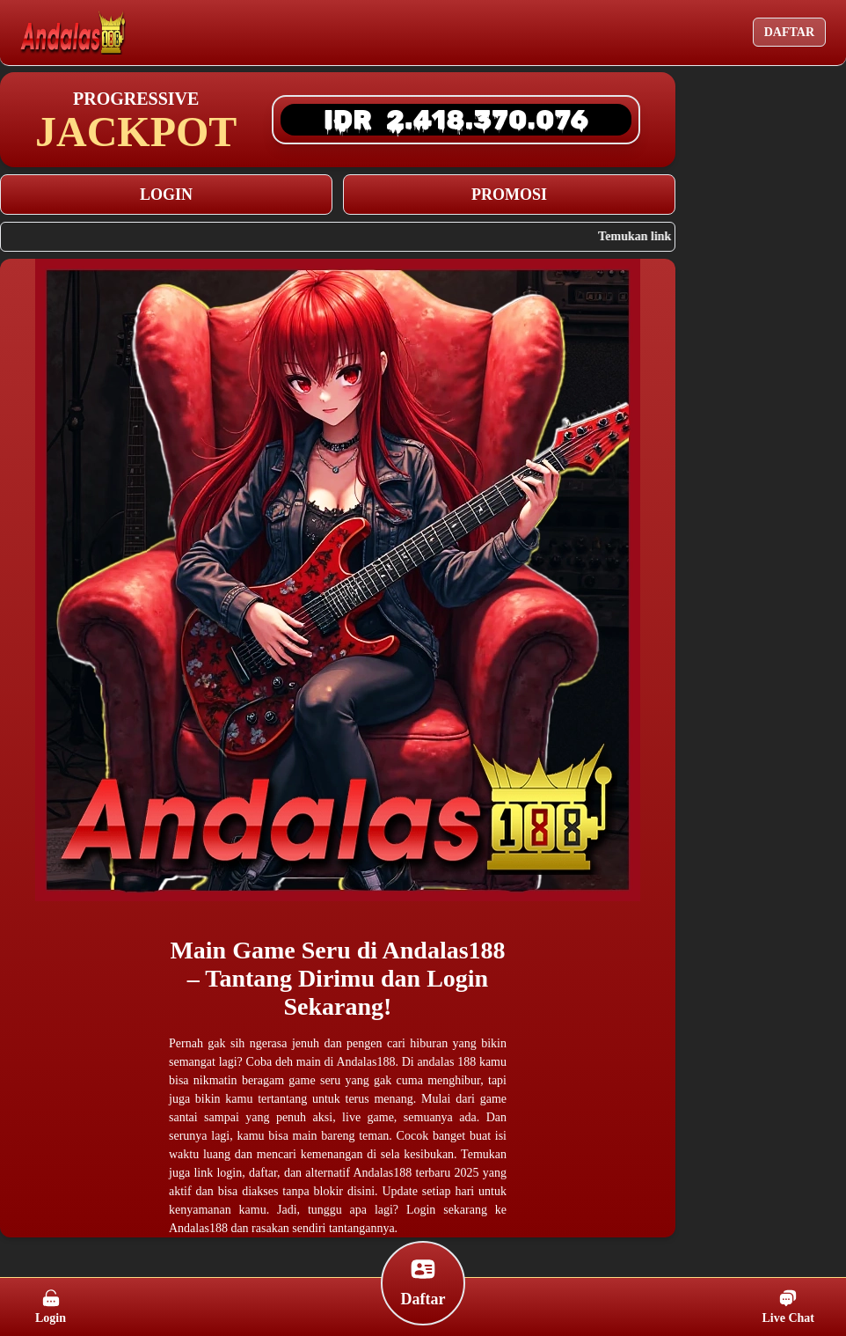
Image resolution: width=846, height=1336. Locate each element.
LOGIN (166, 194)
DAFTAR (789, 32)
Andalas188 (444, 950)
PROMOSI (509, 194)
